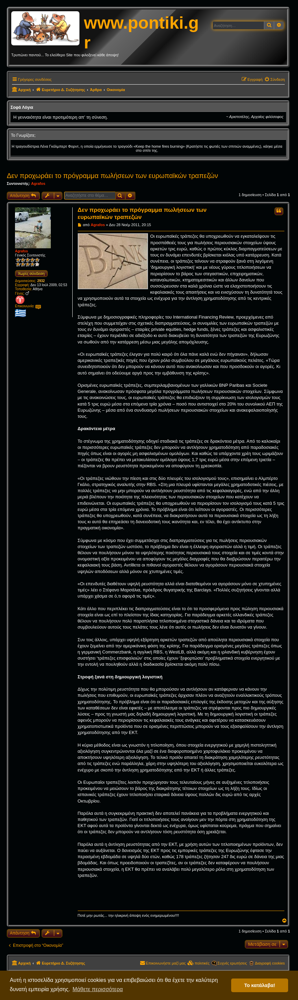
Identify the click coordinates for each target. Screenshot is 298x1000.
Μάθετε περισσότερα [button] (98, 989)
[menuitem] (274, 79)
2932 (41, 281)
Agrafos (38, 183)
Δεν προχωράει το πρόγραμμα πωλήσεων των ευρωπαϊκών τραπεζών (112, 175)
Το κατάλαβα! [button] (259, 985)
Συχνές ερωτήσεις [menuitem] (232, 963)
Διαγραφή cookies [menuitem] (270, 963)
